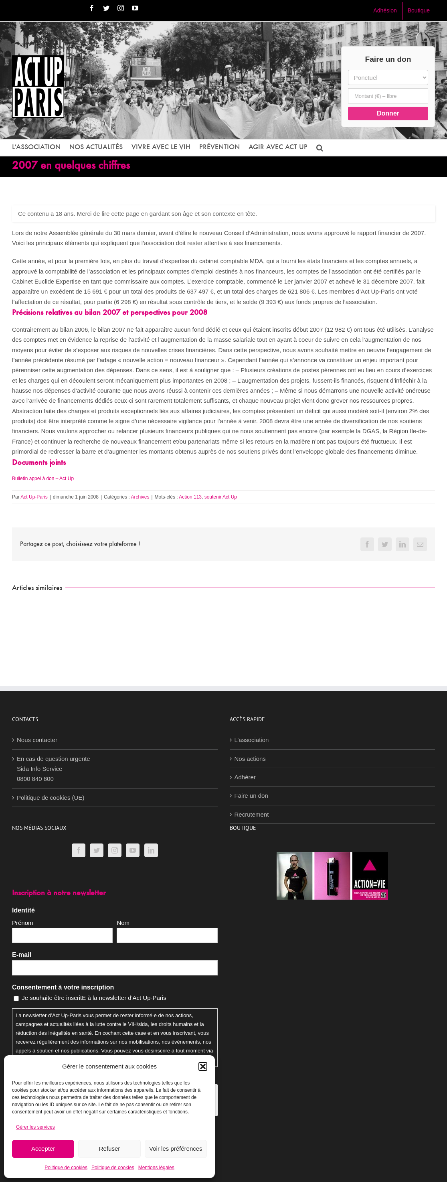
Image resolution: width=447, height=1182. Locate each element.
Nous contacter (37, 739)
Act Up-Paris (33, 497)
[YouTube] (133, 850)
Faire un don (251, 795)
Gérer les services (35, 1127)
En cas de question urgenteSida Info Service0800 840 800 (53, 769)
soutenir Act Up (220, 497)
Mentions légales (156, 1167)
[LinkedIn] (151, 850)
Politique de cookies (65, 1167)
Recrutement (252, 814)
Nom (123, 922)
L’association (252, 739)
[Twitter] (96, 850)
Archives (140, 497)
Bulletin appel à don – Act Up (43, 478)
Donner (388, 113)
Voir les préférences (175, 1148)
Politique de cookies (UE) (50, 797)
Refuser (109, 1148)
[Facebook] (78, 850)
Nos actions (250, 758)
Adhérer (245, 777)
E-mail (21, 954)
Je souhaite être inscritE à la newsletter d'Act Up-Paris (94, 997)
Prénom (22, 922)
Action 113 (190, 497)
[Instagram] (114, 850)
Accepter (43, 1148)
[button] (203, 1066)
